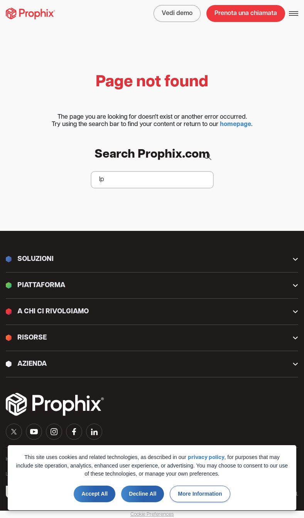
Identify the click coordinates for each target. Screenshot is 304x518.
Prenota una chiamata (245, 13)
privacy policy (206, 458)
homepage (235, 124)
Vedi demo (177, 13)
